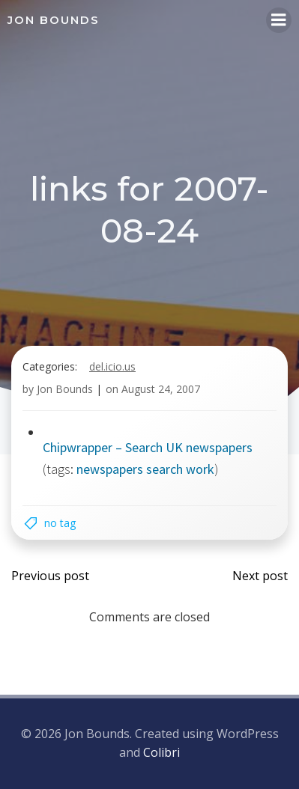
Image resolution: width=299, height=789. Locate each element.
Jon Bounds (65, 389)
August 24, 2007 (160, 389)
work (200, 469)
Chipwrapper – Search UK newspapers (148, 447)
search (164, 469)
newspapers (109, 469)
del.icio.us (112, 366)
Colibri (161, 752)
